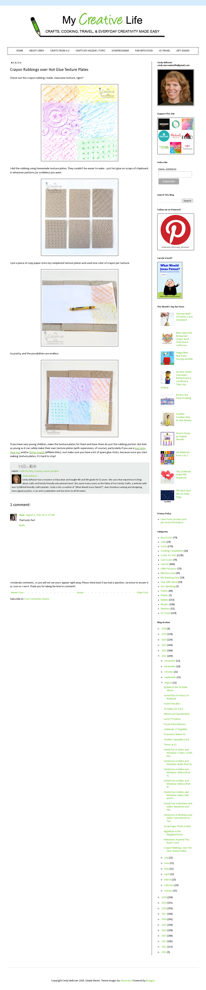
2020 (164, 897)
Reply (22, 525)
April (167, 874)
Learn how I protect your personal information (174, 521)
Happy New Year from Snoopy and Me (184, 356)
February (169, 885)
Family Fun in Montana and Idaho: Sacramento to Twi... (178, 818)
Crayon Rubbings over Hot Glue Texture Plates (178, 850)
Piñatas (164, 595)
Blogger (150, 980)
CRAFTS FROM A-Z (59, 50)
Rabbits (164, 600)
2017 (164, 914)
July (166, 857)
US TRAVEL (164, 50)
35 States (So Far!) (173, 709)
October (169, 672)
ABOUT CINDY (36, 50)
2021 (164, 656)
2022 (164, 650)
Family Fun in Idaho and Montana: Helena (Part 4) (177, 784)
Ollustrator (126, 980)
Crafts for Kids (26, 471)
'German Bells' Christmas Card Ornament (184, 317)
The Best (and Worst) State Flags (183, 494)
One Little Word (169, 582)
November (170, 666)
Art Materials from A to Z (183, 454)
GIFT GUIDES (183, 50)
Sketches (165, 608)
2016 (164, 919)
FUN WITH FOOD (144, 50)
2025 (164, 634)
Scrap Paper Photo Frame (177, 826)
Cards (164, 546)
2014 (164, 930)
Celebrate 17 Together (175, 729)
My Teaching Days (170, 577)
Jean (22, 515)
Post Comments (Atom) (37, 599)
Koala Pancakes (172, 703)
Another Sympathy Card (176, 739)
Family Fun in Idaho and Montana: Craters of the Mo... (178, 753)
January (168, 890)
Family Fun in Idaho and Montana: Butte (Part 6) (177, 763)
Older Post (142, 592)
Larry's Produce (172, 719)
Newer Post (17, 592)
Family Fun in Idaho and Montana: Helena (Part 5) (177, 772)
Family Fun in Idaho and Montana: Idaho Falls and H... (176, 795)
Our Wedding (168, 586)
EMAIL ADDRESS (167, 169)
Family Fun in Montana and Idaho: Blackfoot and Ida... (178, 806)
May (166, 869)
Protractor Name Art (175, 734)
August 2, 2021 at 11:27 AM (40, 515)
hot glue (55, 471)
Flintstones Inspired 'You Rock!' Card (176, 841)
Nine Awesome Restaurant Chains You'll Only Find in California (184, 339)
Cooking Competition (172, 551)
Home (80, 592)
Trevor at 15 (170, 744)
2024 (164, 639)
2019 (164, 903)
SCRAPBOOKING (120, 50)
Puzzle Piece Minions (175, 724)
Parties (164, 591)
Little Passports (169, 568)
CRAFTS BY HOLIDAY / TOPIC (90, 50)
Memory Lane (168, 573)
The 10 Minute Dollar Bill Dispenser (183, 474)
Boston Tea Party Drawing (183, 397)
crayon (46, 471)
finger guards (37, 452)
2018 (164, 908)
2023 (164, 645)
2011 (164, 946)
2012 (164, 941)
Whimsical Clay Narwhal (176, 714)
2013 (164, 935)
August (168, 682)
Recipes (165, 604)
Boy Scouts (166, 537)
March (168, 879)
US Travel (165, 613)
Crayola (38, 471)
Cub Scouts (166, 560)
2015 (164, 925)
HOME (19, 50)
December (170, 661)
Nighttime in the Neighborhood (173, 833)
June (167, 863)
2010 (164, 952)
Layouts (165, 564)
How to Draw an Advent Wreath (183, 436)
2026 (164, 628)
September (170, 677)
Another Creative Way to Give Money (183, 417)
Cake (163, 542)
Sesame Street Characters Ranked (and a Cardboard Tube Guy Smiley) (176, 380)
